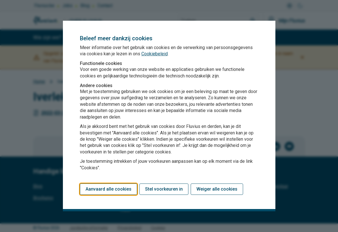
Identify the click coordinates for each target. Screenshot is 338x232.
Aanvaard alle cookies (108, 189)
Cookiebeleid (154, 53)
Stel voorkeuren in (164, 189)
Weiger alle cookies (216, 189)
